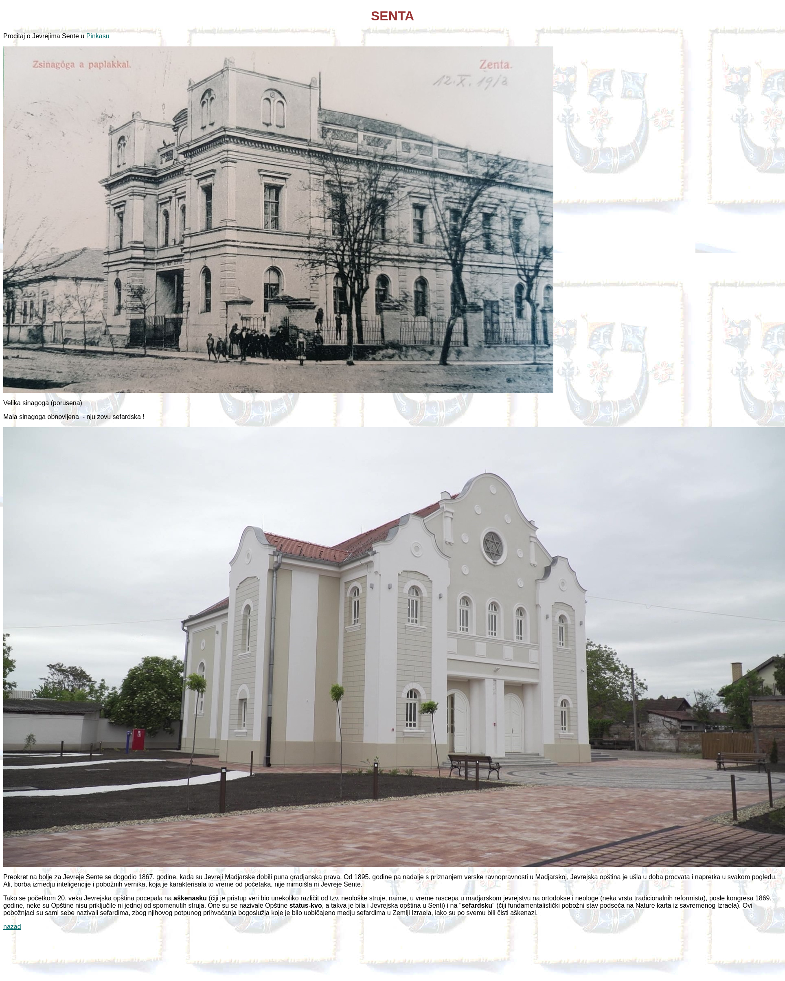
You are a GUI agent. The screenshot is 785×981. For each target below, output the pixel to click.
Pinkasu (98, 36)
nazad (12, 926)
